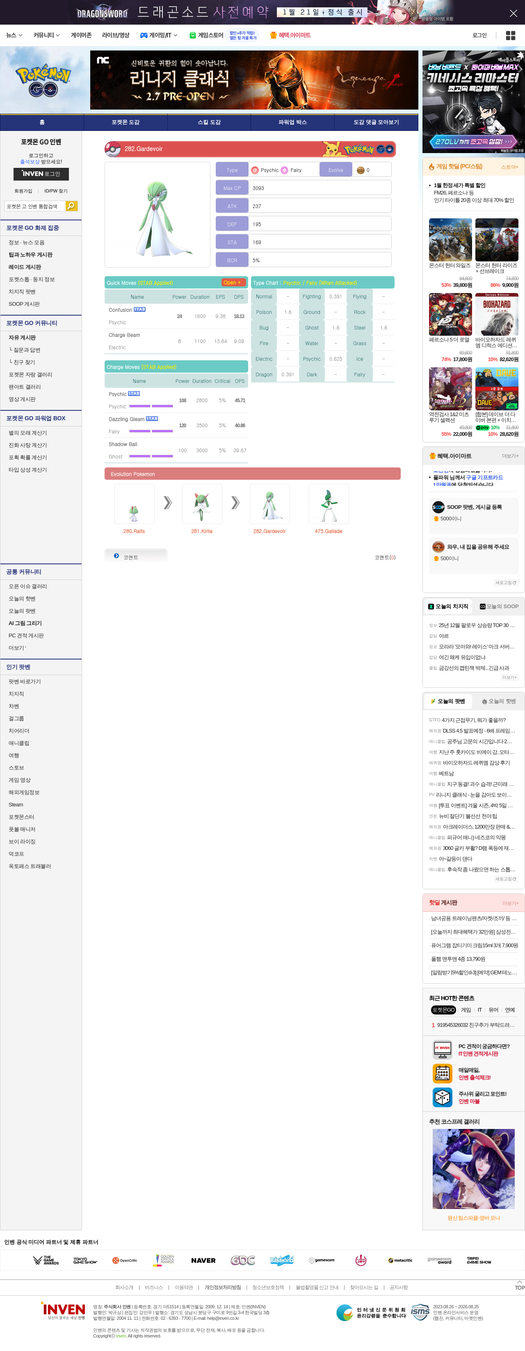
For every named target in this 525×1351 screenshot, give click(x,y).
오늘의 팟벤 (22, 611)
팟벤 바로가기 (25, 681)
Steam (16, 804)
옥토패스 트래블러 (30, 866)
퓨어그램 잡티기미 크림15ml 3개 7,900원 (474, 945)
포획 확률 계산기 (28, 457)
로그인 (479, 35)
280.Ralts (134, 530)
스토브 (16, 767)
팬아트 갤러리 (25, 386)
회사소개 (124, 1287)
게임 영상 (19, 780)
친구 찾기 (22, 362)
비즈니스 (154, 1287)
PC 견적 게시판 (26, 635)
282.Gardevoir (269, 530)
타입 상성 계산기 (28, 469)
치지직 (16, 693)
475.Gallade (328, 530)
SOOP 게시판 (24, 304)
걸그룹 (16, 718)
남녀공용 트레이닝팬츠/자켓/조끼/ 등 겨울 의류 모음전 (474, 918)
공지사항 (399, 1287)
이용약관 (184, 1287)
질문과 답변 (24, 350)
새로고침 (503, 582)
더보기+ (510, 455)
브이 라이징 (22, 841)
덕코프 (16, 853)
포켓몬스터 (21, 817)
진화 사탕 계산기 (28, 445)
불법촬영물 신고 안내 (317, 1287)
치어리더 (19, 730)
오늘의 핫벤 (22, 598)
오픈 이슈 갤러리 (28, 586)
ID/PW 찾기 (56, 191)
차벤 (14, 706)
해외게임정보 (24, 792)
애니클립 (19, 743)
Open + (232, 282)
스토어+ (509, 167)
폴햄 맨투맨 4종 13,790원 (458, 959)
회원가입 (23, 191)
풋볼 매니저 (22, 829)
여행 (14, 755)
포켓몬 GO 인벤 (41, 141)
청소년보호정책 (268, 1287)
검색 (72, 206)
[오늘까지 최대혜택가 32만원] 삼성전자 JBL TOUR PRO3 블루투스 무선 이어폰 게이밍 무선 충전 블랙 (474, 932)
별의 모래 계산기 (28, 432)
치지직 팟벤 (22, 291)
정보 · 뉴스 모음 (26, 242)
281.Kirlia (201, 530)
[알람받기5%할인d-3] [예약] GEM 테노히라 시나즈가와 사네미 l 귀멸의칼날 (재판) (474, 972)
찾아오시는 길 (364, 1287)
